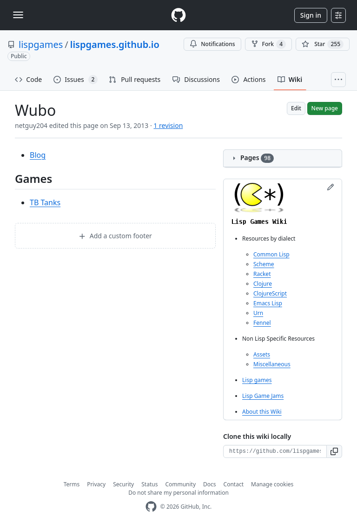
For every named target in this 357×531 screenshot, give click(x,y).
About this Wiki (262, 412)
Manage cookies (272, 484)
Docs (209, 484)
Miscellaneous (272, 364)
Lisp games (256, 380)
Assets (261, 354)
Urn (258, 313)
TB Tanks (45, 202)
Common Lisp (271, 254)
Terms (72, 484)
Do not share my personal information (178, 493)
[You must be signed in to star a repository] (323, 44)
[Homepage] (178, 15)
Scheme (263, 264)
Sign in (310, 15)
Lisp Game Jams (263, 396)
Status (149, 484)
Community (180, 484)
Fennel (262, 323)
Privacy (96, 484)
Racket (262, 274)
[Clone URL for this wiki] (275, 451)
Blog (38, 155)
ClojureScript (270, 293)
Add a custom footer (115, 235)
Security (123, 484)
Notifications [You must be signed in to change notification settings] (212, 44)
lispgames (41, 44)
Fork (268, 44)
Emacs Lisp (267, 303)
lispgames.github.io (114, 44)
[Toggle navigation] (18, 15)
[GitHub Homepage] (151, 506)
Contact (234, 484)
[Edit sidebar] (330, 187)
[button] (334, 451)
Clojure (262, 284)
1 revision (168, 125)
